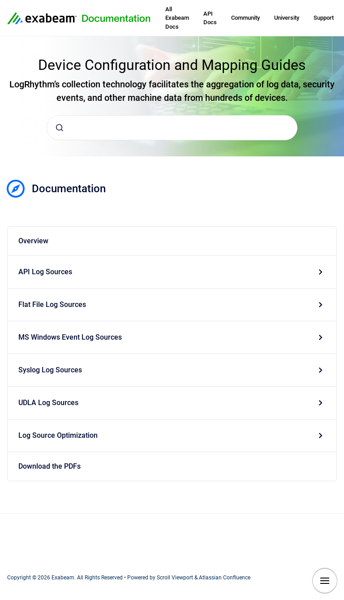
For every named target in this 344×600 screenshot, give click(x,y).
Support (324, 17)
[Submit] (59, 128)
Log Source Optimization (58, 435)
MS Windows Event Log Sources (70, 337)
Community (245, 17)
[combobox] (172, 128)
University (286, 17)
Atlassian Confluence (224, 577)
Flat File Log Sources (52, 304)
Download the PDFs (49, 466)
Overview (33, 241)
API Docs (210, 18)
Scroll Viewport (175, 577)
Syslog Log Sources (50, 370)
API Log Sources (45, 272)
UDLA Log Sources (48, 402)
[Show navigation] (325, 581)
